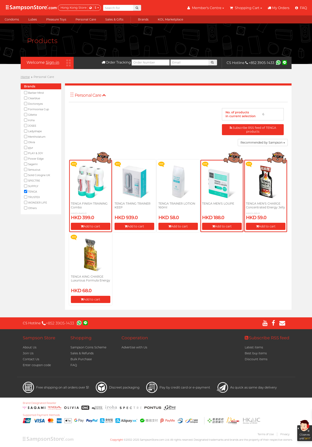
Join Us (28, 353)
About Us (29, 347)
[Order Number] (151, 62)
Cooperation (135, 337)
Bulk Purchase (81, 359)
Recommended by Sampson (262, 142)
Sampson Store (39, 337)
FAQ (73, 365)
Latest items (254, 347)
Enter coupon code (37, 365)
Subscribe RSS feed (267, 337)
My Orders (278, 8)
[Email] (189, 62)
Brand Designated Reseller (39, 403)
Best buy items (256, 353)
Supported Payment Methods (41, 415)
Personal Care (90, 95)
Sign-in (52, 62)
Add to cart (90, 226)
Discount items (256, 359)
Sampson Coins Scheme (88, 347)
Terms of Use (266, 434)
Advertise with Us (134, 347)
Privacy (284, 434)
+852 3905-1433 (259, 63)
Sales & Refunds (82, 353)
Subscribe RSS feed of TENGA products (253, 129)
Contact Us (31, 359)
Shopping (81, 337)
